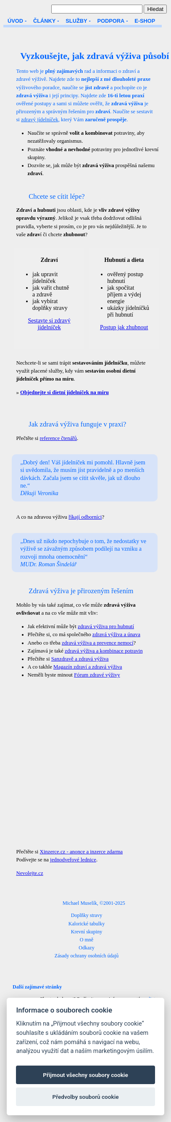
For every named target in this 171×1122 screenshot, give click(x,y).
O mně (86, 940)
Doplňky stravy (86, 915)
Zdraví (49, 260)
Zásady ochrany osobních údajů (86, 956)
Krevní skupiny (86, 932)
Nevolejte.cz (29, 873)
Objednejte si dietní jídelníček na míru (64, 392)
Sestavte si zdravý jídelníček (49, 323)
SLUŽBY (76, 21)
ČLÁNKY (44, 21)
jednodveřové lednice (73, 860)
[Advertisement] (79, 763)
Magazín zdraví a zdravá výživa (87, 667)
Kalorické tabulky (86, 924)
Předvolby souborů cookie (85, 1096)
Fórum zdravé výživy (97, 675)
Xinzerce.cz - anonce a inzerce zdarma (81, 852)
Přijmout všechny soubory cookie (85, 1074)
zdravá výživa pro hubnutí (106, 626)
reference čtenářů (58, 438)
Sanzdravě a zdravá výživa (80, 659)
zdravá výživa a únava (116, 634)
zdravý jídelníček (39, 120)
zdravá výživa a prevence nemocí (98, 643)
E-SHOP (144, 21)
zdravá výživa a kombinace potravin (103, 651)
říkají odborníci (85, 517)
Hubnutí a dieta (124, 260)
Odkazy (86, 948)
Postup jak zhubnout (124, 327)
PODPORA (111, 21)
